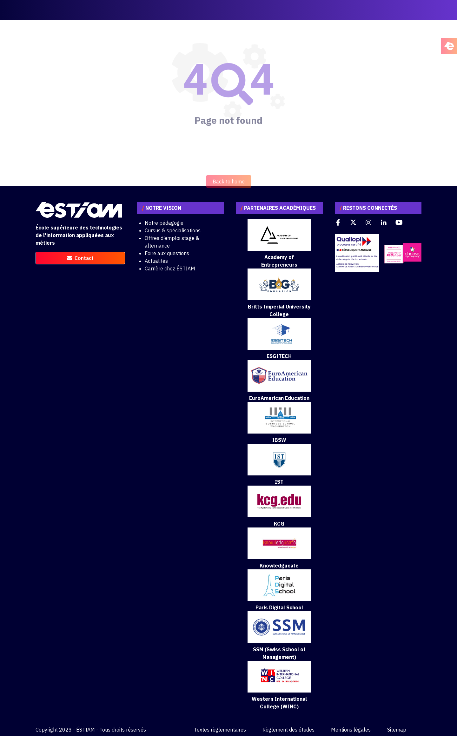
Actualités (156, 261)
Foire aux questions (167, 253)
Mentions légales (351, 729)
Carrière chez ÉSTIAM (170, 268)
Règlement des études (288, 729)
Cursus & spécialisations (173, 230)
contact (80, 258)
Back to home (229, 193)
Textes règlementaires (220, 729)
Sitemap (396, 729)
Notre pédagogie (164, 223)
